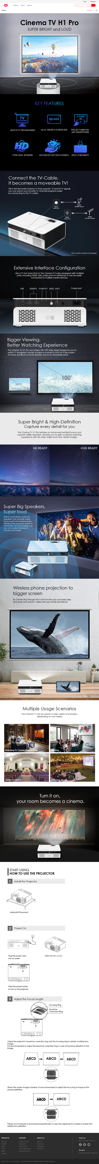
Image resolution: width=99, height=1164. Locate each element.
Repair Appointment (25, 1148)
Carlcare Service (24, 1141)
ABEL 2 (3, 1151)
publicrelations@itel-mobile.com (88, 1153)
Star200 (3, 1153)
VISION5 (3, 1144)
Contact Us (40, 1148)
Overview (89, 10)
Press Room (40, 1144)
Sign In (85, 1)
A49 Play (3, 1141)
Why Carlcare (23, 1146)
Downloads (22, 1144)
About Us (39, 1141)
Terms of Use (15, 1161)
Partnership (40, 1146)
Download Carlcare (24, 1151)
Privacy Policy (5, 1161)
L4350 (3, 1146)
